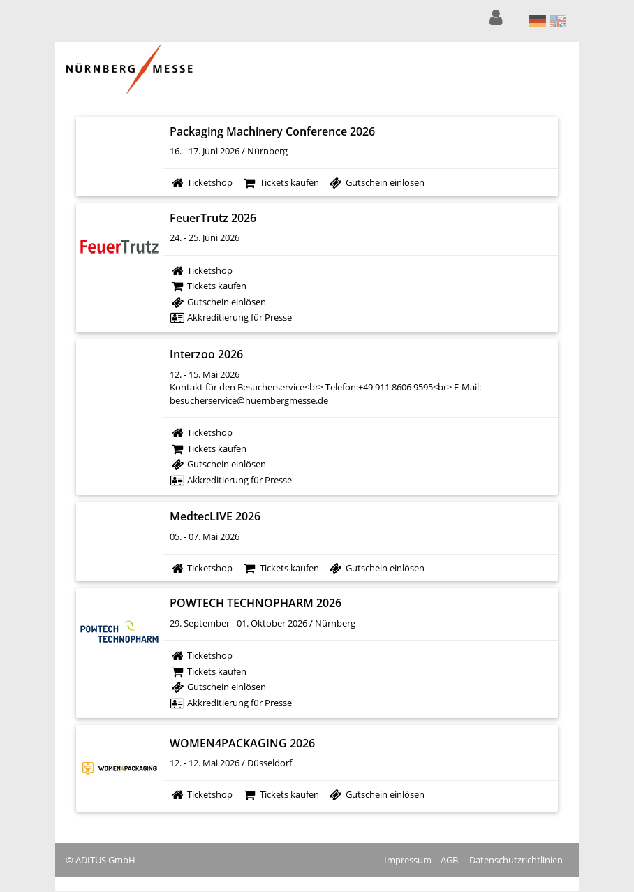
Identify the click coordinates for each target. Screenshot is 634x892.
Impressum (408, 860)
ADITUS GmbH (105, 860)
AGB (449, 860)
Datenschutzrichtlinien (516, 860)
